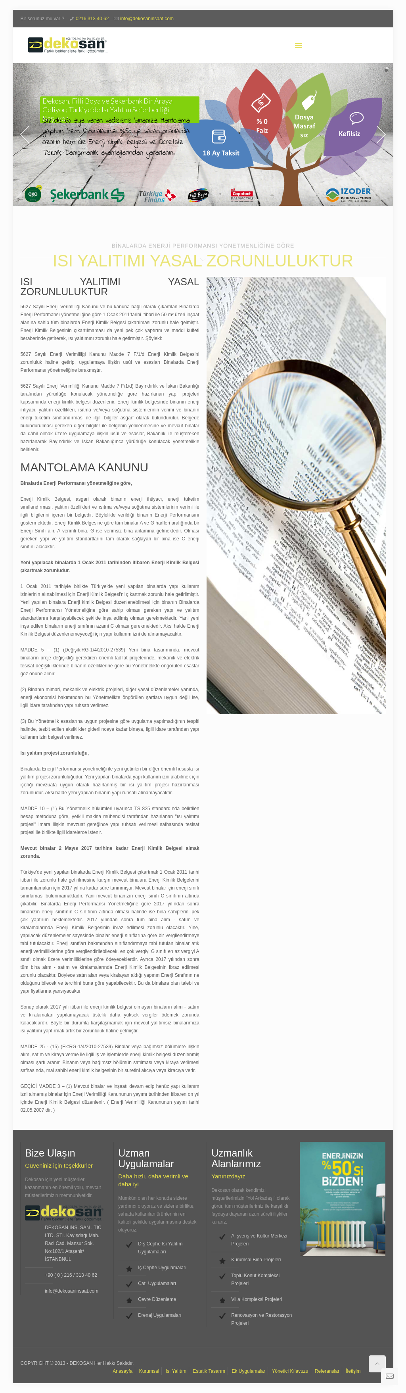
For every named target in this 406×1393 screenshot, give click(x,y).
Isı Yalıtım (176, 1371)
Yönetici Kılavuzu (290, 1371)
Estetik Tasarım (209, 1371)
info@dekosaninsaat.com (147, 18)
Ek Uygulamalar (248, 1371)
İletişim (353, 1371)
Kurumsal (149, 1371)
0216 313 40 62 (92, 18)
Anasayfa (122, 1371)
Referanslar (327, 1371)
